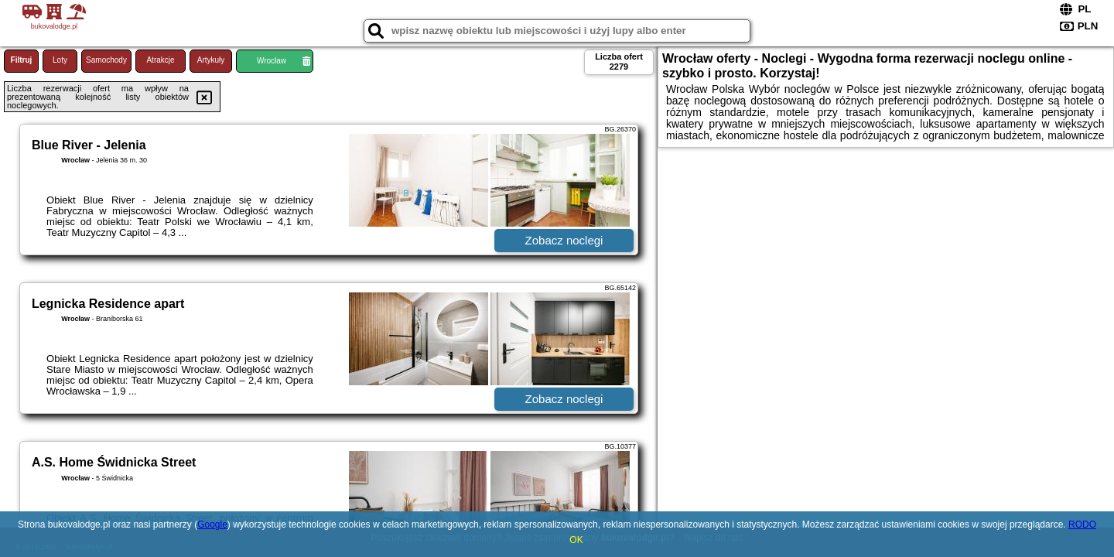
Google (212, 524)
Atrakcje (160, 60)
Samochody (106, 60)
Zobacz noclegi (564, 240)
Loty (60, 60)
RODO (1082, 524)
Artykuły (211, 60)
